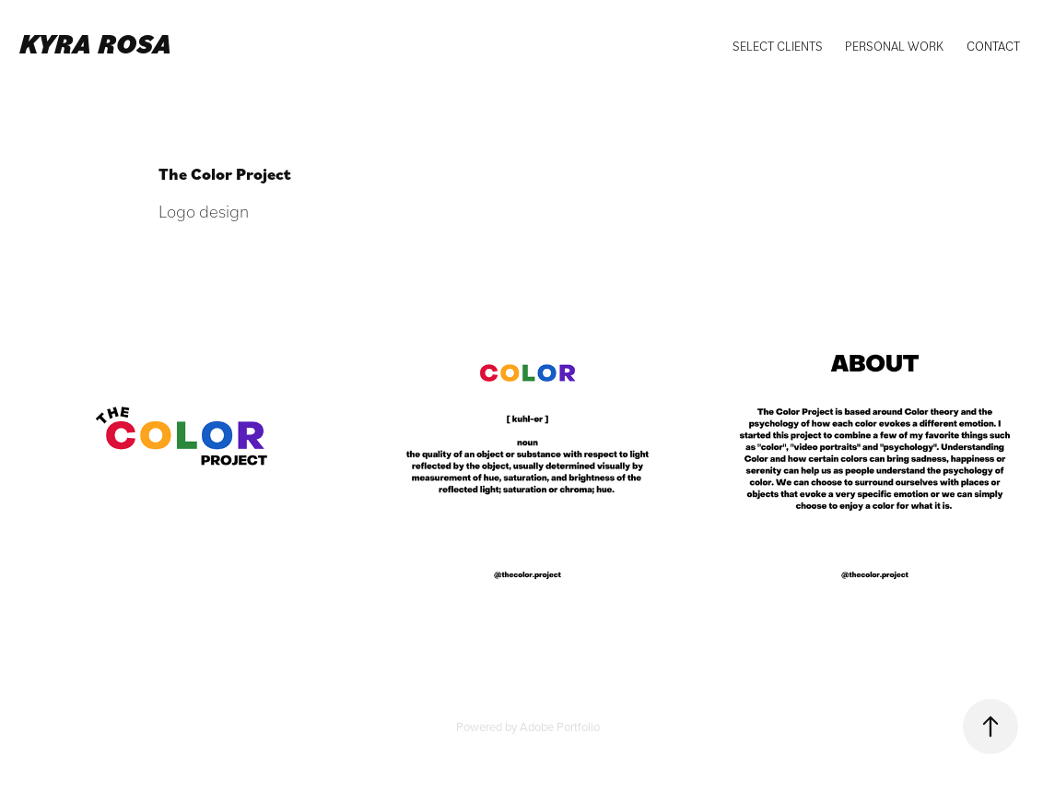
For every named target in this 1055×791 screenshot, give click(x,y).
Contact (993, 45)
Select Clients (778, 45)
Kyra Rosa (95, 43)
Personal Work (894, 45)
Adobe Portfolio (560, 726)
